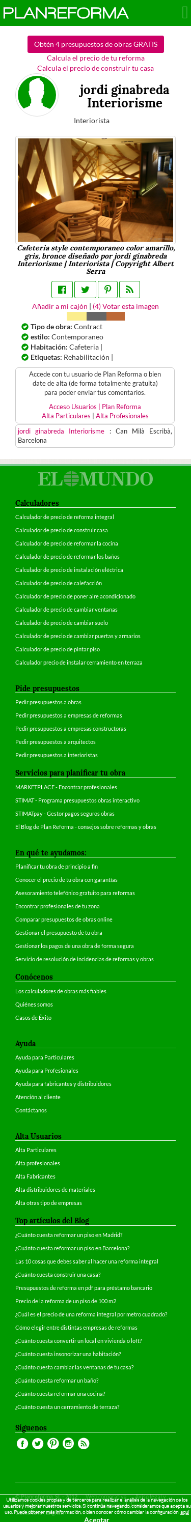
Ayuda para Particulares (44, 1057)
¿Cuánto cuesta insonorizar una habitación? (68, 1354)
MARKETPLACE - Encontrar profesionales (66, 787)
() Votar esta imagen (126, 306)
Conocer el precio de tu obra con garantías (66, 879)
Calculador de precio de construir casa (61, 530)
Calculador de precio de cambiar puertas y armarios (78, 636)
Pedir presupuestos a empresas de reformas (68, 715)
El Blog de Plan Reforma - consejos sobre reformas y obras (85, 826)
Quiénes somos (34, 1004)
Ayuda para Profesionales (46, 1070)
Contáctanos (31, 1110)
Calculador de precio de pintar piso (57, 649)
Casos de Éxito (33, 1017)
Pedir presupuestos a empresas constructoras (70, 728)
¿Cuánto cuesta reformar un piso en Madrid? (68, 1234)
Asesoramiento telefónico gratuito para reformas (75, 892)
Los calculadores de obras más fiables (60, 991)
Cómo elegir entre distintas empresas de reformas (76, 1327)
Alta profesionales (37, 1163)
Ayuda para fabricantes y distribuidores (63, 1083)
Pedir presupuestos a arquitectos (55, 741)
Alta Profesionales (122, 416)
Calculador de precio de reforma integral (64, 516)
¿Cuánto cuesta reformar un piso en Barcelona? (72, 1248)
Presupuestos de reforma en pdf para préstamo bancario (83, 1287)
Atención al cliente (38, 1097)
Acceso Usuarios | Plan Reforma (95, 407)
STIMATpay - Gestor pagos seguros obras (65, 813)
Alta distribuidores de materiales (55, 1189)
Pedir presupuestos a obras (48, 702)
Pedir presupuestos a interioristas (56, 755)
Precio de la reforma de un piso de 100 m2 (65, 1301)
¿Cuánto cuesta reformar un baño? (56, 1380)
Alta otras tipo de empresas (48, 1202)
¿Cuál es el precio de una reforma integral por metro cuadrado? (91, 1314)
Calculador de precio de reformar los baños (67, 556)
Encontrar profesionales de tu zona (57, 906)
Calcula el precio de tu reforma (96, 57)
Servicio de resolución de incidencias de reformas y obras (84, 959)
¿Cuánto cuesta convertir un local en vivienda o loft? (78, 1340)
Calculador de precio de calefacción (58, 583)
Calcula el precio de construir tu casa (95, 68)
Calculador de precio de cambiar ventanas (66, 609)
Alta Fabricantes (35, 1176)
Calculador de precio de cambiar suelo (61, 622)
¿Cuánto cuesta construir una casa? (57, 1274)
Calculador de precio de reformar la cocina (66, 543)
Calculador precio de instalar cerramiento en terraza (79, 662)
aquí (184, 1512)
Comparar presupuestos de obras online (64, 919)
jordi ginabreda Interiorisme (64, 431)
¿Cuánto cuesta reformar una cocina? (60, 1393)
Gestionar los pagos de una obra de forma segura (74, 945)
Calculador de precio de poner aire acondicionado (75, 596)
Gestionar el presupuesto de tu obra (58, 932)
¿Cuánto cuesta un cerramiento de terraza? (67, 1406)
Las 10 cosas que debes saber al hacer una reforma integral (86, 1261)
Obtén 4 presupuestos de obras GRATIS (95, 44)
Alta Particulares (66, 416)
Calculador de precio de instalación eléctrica (69, 569)
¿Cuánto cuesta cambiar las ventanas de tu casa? (74, 1367)
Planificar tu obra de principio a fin (56, 866)
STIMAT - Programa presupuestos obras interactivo (77, 800)
